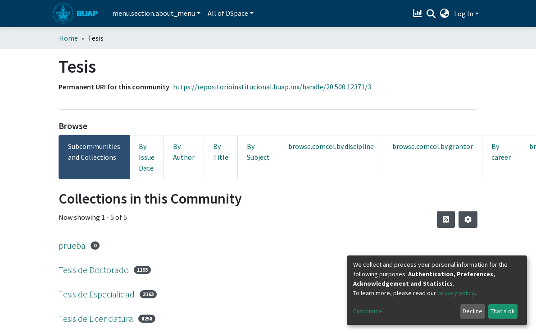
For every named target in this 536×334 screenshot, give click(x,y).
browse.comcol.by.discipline (331, 146)
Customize (367, 311)
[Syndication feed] (446, 219)
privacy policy (456, 293)
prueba (72, 245)
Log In (463, 13)
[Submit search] (431, 14)
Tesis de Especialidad (97, 294)
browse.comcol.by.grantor (432, 146)
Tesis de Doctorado (94, 269)
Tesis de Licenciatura (96, 318)
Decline (472, 311)
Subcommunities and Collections (94, 152)
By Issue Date (146, 157)
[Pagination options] (468, 219)
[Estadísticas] (418, 13)
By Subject (258, 152)
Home (68, 37)
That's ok (503, 311)
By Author (184, 152)
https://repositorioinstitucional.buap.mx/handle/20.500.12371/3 (272, 86)
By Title (220, 152)
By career (501, 152)
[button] (444, 13)
